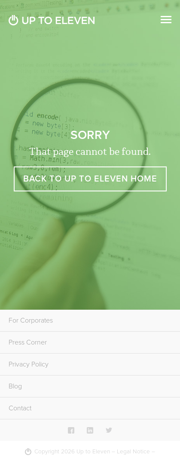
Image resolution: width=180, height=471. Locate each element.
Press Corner (28, 342)
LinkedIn (90, 430)
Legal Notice (133, 451)
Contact (20, 408)
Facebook (71, 430)
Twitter (109, 430)
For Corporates (31, 320)
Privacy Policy (29, 364)
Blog (15, 386)
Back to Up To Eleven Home (90, 179)
